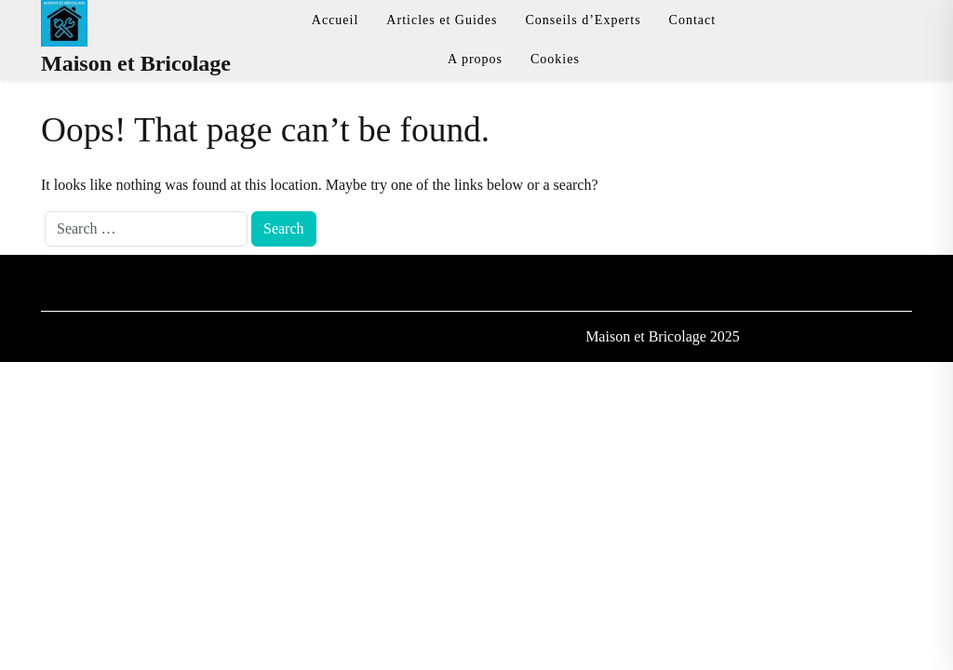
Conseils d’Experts (582, 20)
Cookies (555, 59)
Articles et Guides (441, 20)
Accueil (335, 20)
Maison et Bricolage (136, 63)
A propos (475, 59)
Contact (693, 20)
